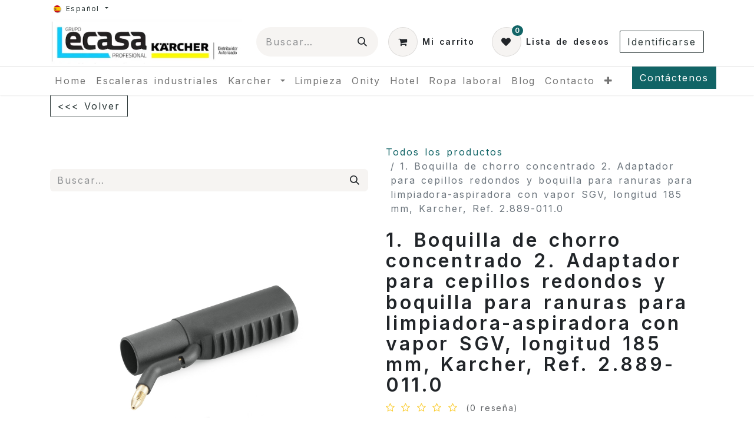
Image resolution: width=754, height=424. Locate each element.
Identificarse (661, 42)
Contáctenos (674, 78)
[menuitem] (70, 80)
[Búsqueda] (363, 42)
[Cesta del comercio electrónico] (431, 42)
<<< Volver (89, 106)
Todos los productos (444, 152)
